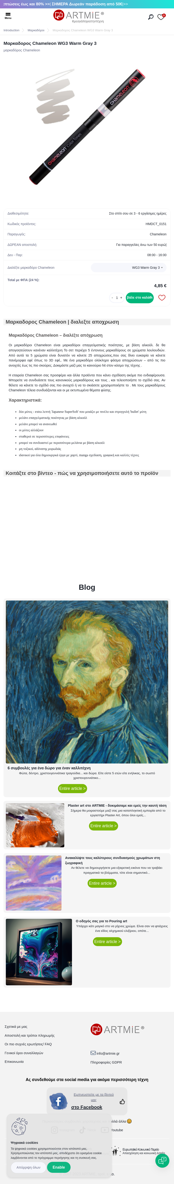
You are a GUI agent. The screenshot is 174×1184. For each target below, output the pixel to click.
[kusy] (117, 298)
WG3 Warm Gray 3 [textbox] (146, 267)
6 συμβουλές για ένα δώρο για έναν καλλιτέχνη (49, 768)
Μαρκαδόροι (36, 30)
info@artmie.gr (108, 1053)
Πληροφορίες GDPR (106, 1062)
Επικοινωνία (14, 1062)
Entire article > (72, 788)
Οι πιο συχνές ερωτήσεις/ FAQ (28, 1044)
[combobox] (129, 267)
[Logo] (78, 16)
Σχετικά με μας (16, 1026)
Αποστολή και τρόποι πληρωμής (30, 1035)
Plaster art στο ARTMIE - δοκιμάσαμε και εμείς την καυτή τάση (117, 805)
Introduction (11, 30)
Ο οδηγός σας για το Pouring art (101, 921)
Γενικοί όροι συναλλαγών (24, 1053)
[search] (150, 16)
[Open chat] (162, 1161)
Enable (59, 1167)
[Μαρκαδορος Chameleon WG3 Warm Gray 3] (87, 127)
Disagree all (28, 1167)
